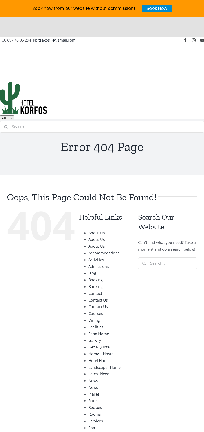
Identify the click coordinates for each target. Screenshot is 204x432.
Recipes (95, 387)
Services (95, 401)
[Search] (6, 106)
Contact (95, 273)
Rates (93, 380)
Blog (92, 253)
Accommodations (104, 232)
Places (94, 373)
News (93, 360)
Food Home (98, 313)
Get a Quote (99, 327)
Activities (96, 239)
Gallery (94, 320)
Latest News (99, 353)
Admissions (98, 246)
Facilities (95, 306)
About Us (96, 212)
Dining (94, 300)
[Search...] (102, 106)
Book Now (157, 8)
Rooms (94, 394)
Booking (95, 259)
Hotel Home (99, 340)
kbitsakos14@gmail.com (54, 20)
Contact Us (98, 279)
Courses (95, 293)
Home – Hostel (101, 333)
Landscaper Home (104, 347)
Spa (91, 407)
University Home (103, 414)
